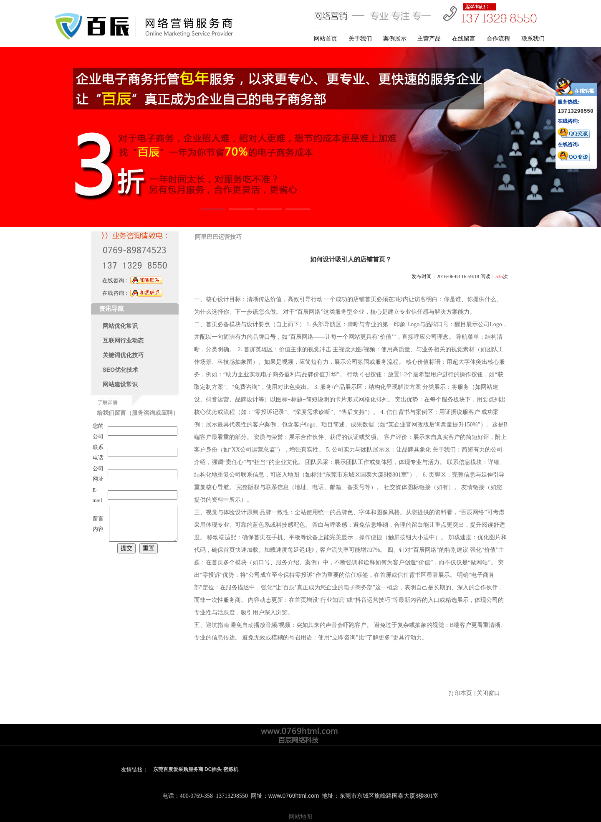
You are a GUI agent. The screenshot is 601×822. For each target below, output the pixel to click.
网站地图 (300, 816)
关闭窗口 (488, 693)
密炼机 (230, 769)
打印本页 (460, 693)
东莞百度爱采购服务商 (178, 769)
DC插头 (213, 769)
